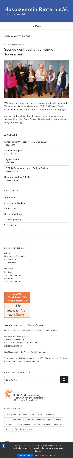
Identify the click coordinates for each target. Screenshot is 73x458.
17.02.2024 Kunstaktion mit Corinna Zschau (26, 168)
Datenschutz (49, 451)
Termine (46, 424)
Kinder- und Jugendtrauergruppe (38, 419)
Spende (36, 424)
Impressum (39, 451)
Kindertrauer (10, 208)
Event (40, 414)
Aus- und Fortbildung (14, 203)
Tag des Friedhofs (13, 159)
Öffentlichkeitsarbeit (23, 429)
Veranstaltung (11, 225)
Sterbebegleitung (13, 214)
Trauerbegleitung (12, 219)
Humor (49, 414)
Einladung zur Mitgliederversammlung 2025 (26, 141)
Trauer (8, 429)
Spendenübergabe (13, 150)
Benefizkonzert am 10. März (18, 177)
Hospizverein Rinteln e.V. (36, 9)
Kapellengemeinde (13, 419)
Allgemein (9, 197)
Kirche (58, 419)
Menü (36, 26)
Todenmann (58, 424)
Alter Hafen (11, 414)
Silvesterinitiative (22, 424)
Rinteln (9, 424)
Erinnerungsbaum (26, 414)
